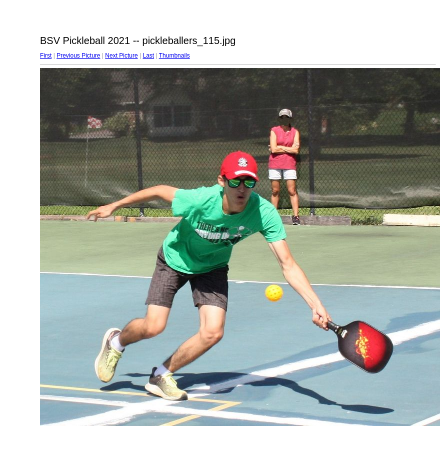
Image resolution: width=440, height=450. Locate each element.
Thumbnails (174, 55)
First (46, 55)
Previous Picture (78, 55)
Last (148, 55)
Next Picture (121, 55)
